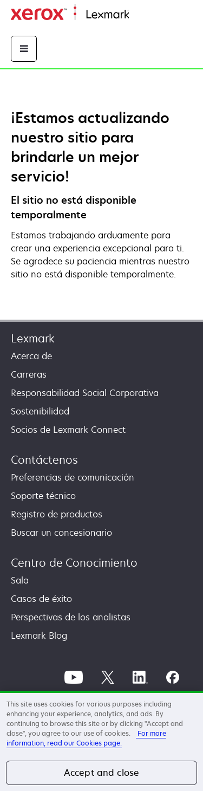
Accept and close (102, 773)
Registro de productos (56, 514)
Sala (20, 580)
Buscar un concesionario (61, 533)
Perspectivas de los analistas (70, 617)
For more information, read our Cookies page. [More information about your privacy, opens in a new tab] (86, 738)
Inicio (138, 15)
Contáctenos (44, 459)
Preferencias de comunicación (72, 477)
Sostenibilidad (40, 411)
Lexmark (33, 338)
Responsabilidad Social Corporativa (85, 393)
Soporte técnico (43, 496)
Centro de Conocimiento (74, 562)
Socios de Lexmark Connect (68, 430)
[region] (101, 741)
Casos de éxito (41, 599)
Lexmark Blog (39, 635)
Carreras (29, 374)
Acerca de (31, 356)
